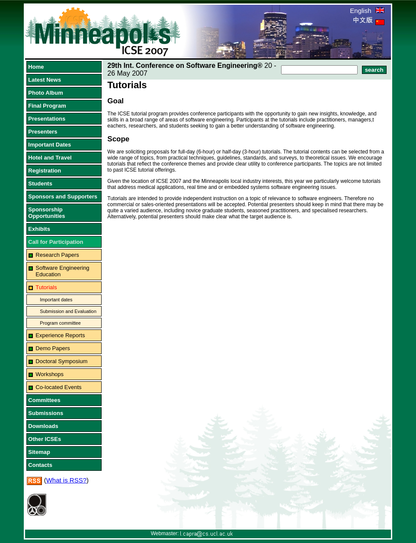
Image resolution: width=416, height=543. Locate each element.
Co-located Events (58, 387)
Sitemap (39, 452)
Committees (44, 400)
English (367, 10)
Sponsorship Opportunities (46, 212)
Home (36, 67)
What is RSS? (66, 480)
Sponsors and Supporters (62, 196)
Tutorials (46, 287)
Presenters (42, 131)
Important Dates (49, 144)
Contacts (40, 465)
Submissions (45, 413)
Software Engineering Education (62, 271)
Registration (44, 170)
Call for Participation (55, 242)
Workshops (49, 374)
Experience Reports (60, 335)
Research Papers (57, 255)
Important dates (56, 299)
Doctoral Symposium (61, 361)
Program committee (60, 323)
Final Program (47, 105)
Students (40, 183)
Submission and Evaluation (68, 311)
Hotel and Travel (49, 157)
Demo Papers (52, 348)
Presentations (46, 118)
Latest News (44, 80)
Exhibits (39, 229)
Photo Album (45, 92)
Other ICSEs (44, 439)
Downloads (43, 426)
